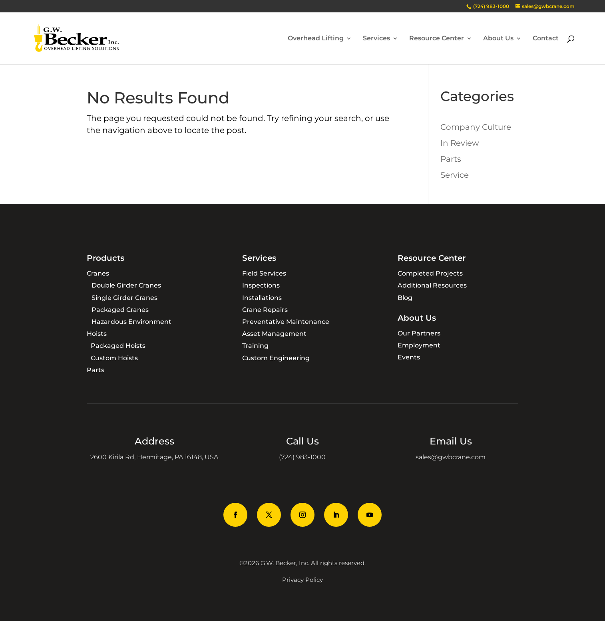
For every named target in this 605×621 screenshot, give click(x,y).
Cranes (98, 273)
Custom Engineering (276, 358)
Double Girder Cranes (126, 285)
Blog (405, 298)
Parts (450, 159)
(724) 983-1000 (302, 457)
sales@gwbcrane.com (451, 457)
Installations (262, 298)
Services (376, 39)
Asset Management (274, 333)
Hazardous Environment (131, 321)
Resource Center (436, 39)
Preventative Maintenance (285, 321)
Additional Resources (432, 285)
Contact (546, 39)
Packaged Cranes (120, 309)
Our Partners (419, 333)
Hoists (97, 333)
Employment (419, 345)
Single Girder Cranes (124, 298)
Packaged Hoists (118, 345)
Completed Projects (430, 273)
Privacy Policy (302, 579)
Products (105, 258)
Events (409, 357)
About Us (498, 39)
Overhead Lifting (316, 39)
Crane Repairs (265, 309)
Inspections (261, 285)
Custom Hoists (114, 358)
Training (255, 345)
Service (454, 175)
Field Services (264, 273)
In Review (459, 143)
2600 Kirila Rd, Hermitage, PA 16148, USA (154, 457)
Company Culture (475, 127)
